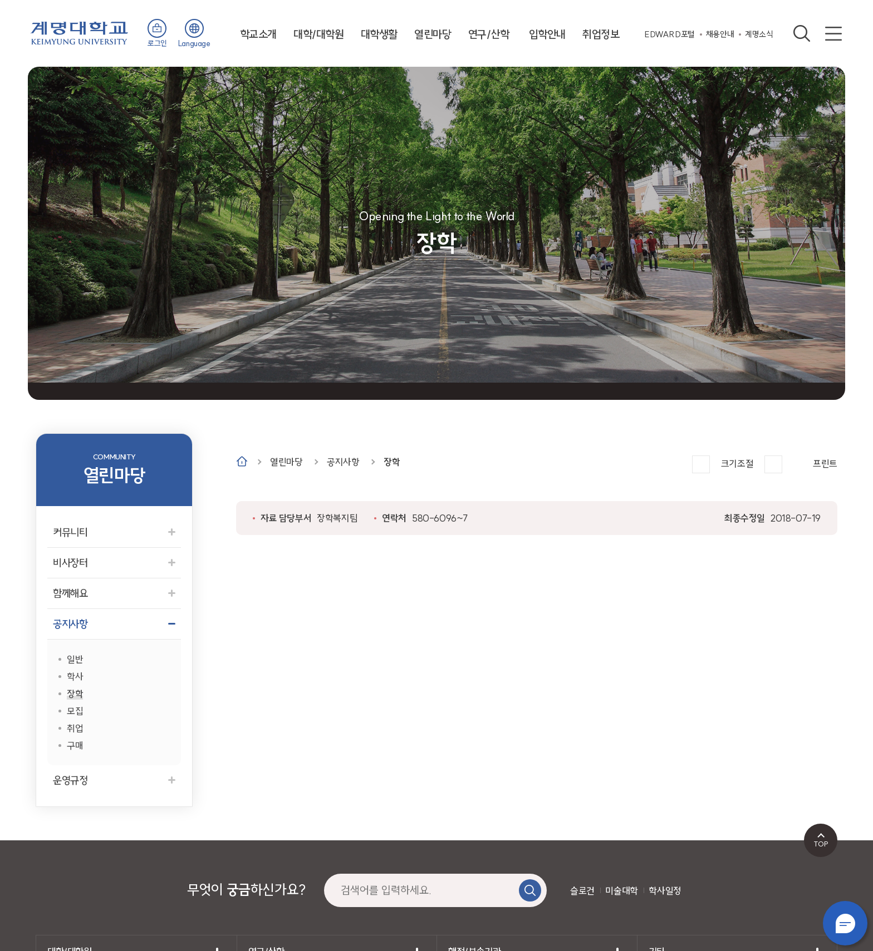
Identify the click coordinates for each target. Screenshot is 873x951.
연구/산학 (488, 34)
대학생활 (379, 34)
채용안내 (720, 34)
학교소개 (258, 34)
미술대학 (621, 890)
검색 (802, 33)
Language (194, 43)
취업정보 (600, 34)
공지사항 (343, 462)
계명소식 (759, 34)
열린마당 (432, 34)
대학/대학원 (318, 34)
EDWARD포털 (670, 34)
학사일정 (665, 890)
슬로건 (582, 890)
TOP (820, 843)
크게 (701, 464)
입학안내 (547, 34)
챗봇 (845, 923)
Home (242, 461)
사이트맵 (833, 33)
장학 (392, 462)
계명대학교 (79, 31)
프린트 (825, 463)
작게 (773, 464)
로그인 (157, 43)
